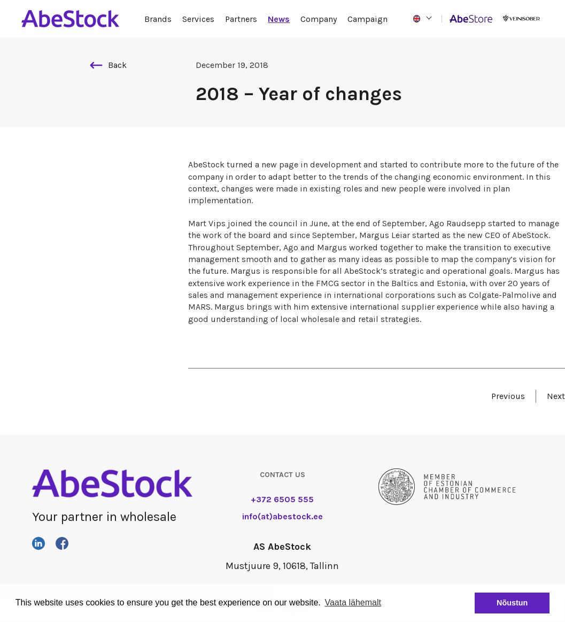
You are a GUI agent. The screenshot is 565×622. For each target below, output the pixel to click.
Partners (241, 19)
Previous (508, 396)
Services (198, 19)
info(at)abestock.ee (282, 516)
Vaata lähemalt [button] (352, 602)
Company (318, 19)
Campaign (367, 19)
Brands (158, 19)
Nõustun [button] (512, 602)
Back (108, 65)
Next (556, 396)
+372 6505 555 (282, 499)
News (279, 19)
